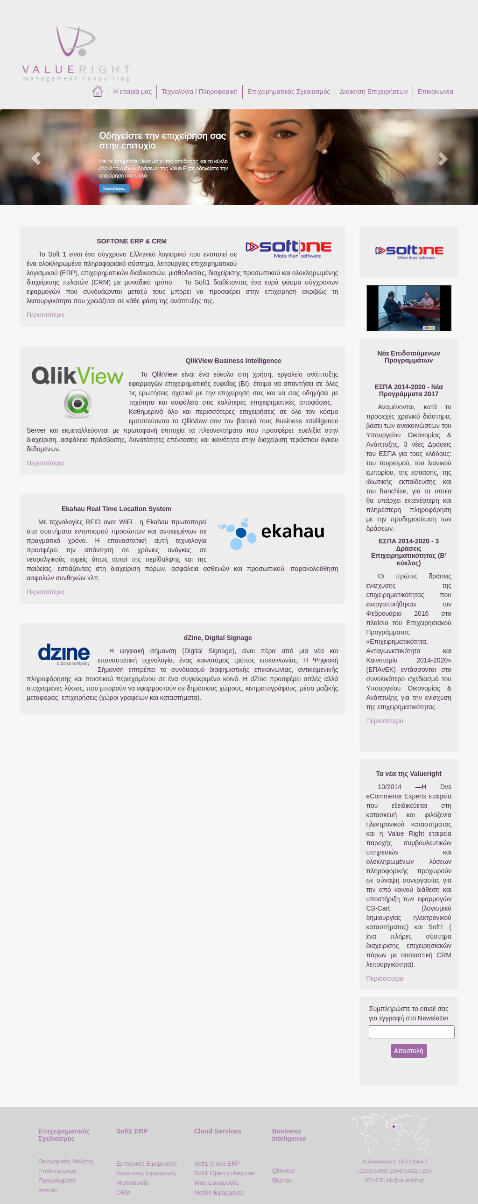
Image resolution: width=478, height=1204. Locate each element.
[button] (36, 157)
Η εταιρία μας (132, 91)
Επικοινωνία (435, 91)
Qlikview (283, 1170)
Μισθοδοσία (132, 1182)
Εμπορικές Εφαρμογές (146, 1163)
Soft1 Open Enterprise (224, 1172)
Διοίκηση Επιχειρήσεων (374, 91)
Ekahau (282, 1180)
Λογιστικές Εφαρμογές (146, 1172)
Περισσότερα (45, 315)
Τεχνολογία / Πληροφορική (200, 91)
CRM (123, 1192)
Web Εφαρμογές (216, 1182)
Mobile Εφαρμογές (219, 1192)
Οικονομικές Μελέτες (66, 1161)
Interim (47, 1190)
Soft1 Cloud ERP (217, 1163)
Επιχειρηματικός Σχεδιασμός (288, 91)
